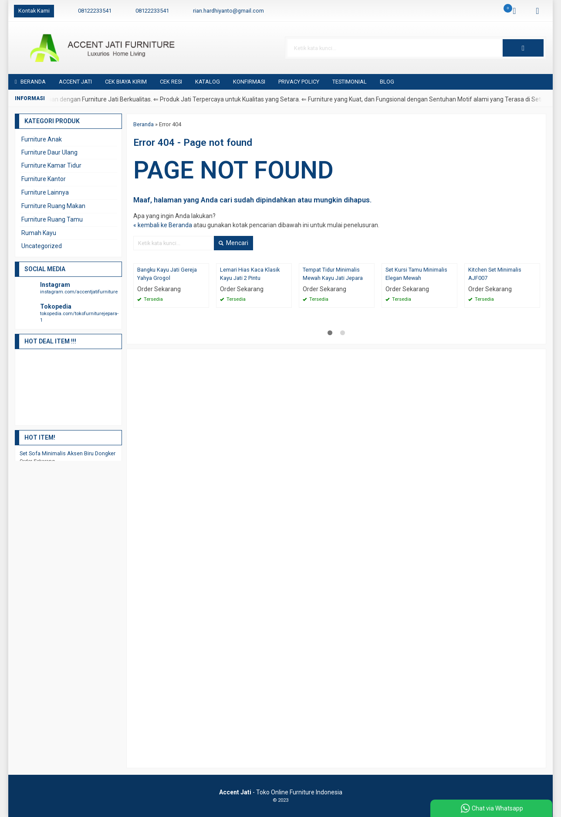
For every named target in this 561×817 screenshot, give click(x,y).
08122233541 (95, 10)
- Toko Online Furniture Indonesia (280, 792)
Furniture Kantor (43, 178)
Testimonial (349, 81)
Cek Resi (171, 81)
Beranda (30, 81)
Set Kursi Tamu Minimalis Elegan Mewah (416, 273)
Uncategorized (41, 245)
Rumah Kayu (38, 232)
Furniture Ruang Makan (53, 205)
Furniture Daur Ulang (49, 152)
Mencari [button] (233, 242)
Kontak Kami (34, 10)
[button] (523, 48)
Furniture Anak (41, 139)
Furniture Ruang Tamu (52, 219)
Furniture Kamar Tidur (51, 165)
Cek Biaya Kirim (126, 81)
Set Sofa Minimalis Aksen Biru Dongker (67, 453)
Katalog (207, 81)
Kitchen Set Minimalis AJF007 (494, 273)
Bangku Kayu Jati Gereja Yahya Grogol (167, 273)
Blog (387, 81)
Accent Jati (75, 81)
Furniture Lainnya (45, 192)
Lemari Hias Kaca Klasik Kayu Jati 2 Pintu (250, 273)
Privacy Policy (298, 81)
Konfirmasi (249, 81)
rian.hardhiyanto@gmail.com (228, 10)
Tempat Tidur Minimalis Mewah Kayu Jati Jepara (333, 273)
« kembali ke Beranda (162, 225)
